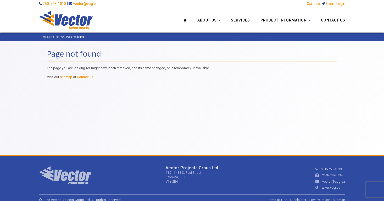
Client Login (335, 4)
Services (240, 20)
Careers (313, 4)
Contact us (85, 77)
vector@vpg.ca (85, 4)
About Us (208, 20)
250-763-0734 (332, 175)
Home (46, 37)
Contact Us (333, 20)
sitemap (66, 77)
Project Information (285, 20)
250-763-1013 (54, 4)
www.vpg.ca (331, 187)
